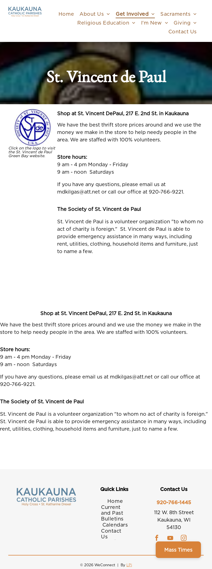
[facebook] (156, 539)
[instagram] (183, 539)
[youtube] (170, 539)
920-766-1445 (174, 502)
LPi (129, 565)
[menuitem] (66, 13)
